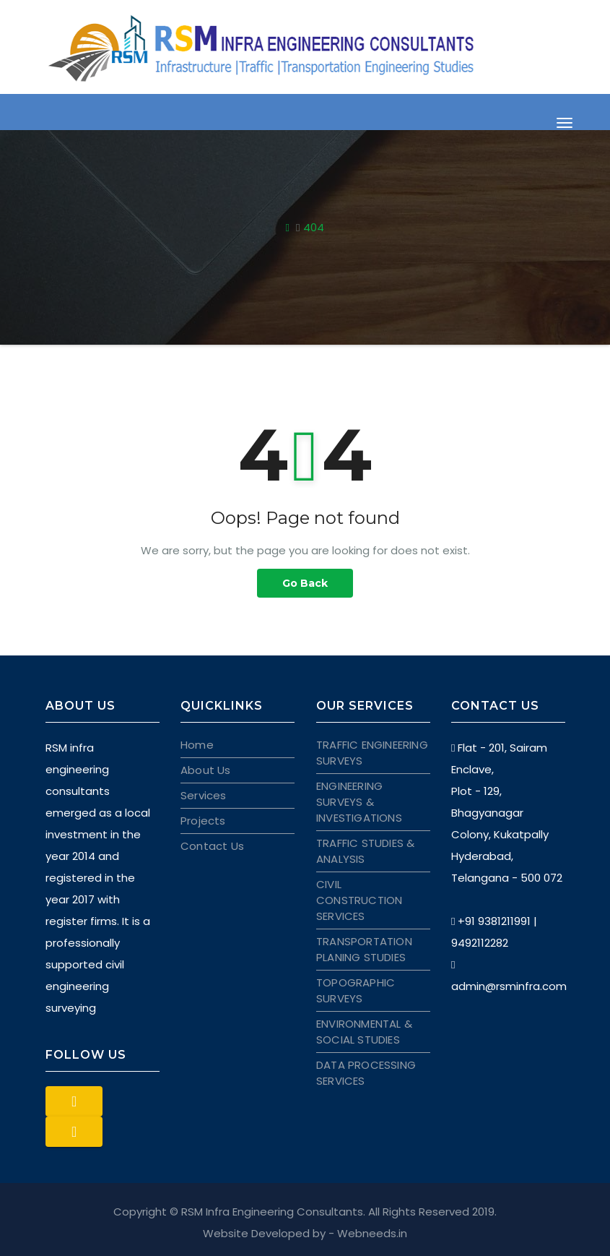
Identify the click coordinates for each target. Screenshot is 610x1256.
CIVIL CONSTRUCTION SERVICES (359, 900)
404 (313, 227)
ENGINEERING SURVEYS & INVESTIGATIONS (359, 801)
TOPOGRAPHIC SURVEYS (355, 990)
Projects (203, 820)
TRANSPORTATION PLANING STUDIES (364, 949)
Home (197, 744)
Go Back (305, 583)
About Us (205, 770)
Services (203, 795)
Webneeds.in (372, 1233)
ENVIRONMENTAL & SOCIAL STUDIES (364, 1031)
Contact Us (212, 845)
